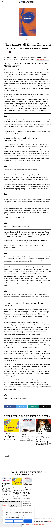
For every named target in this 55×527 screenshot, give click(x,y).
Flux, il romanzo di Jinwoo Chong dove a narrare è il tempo (11, 437)
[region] (18, 515)
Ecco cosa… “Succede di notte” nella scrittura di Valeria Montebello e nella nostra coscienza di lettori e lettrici (43, 440)
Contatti (49, 520)
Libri (36, 52)
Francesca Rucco (19, 52)
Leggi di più (22, 517)
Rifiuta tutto (18, 521)
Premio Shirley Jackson (42, 59)
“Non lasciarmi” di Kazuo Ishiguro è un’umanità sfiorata (26, 438)
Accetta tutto (28, 521)
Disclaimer (36, 523)
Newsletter (42, 523)
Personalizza (9, 521)
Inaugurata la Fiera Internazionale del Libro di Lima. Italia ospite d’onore (6, 487)
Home (27, 40)
